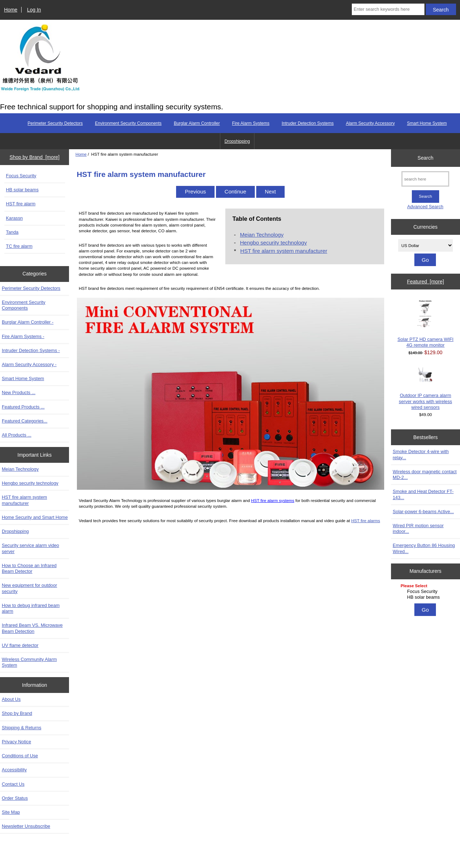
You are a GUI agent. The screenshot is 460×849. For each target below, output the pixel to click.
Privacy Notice (16, 741)
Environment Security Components (128, 123)
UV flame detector (20, 645)
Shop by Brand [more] (35, 157)
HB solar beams (22, 189)
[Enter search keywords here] (388, 9)
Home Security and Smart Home (35, 517)
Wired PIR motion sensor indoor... (418, 528)
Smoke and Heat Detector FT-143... (423, 494)
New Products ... (19, 392)
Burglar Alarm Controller (197, 123)
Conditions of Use (20, 755)
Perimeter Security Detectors (55, 123)
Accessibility (14, 769)
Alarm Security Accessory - (29, 364)
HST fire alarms (365, 520)
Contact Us (13, 784)
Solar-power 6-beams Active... (423, 511)
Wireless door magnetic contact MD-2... (425, 474)
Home (10, 10)
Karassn (14, 218)
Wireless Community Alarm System (29, 662)
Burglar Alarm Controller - (28, 322)
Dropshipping (237, 141)
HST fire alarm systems (272, 500)
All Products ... (16, 435)
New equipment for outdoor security (29, 588)
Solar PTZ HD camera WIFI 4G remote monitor (425, 323)
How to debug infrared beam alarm (31, 608)
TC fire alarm (19, 246)
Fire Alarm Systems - (23, 336)
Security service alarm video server (30, 548)
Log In (34, 10)
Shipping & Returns (21, 727)
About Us (11, 699)
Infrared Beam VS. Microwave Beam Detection (32, 628)
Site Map (11, 812)
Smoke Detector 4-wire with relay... (421, 454)
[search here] (425, 179)
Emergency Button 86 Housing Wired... (424, 548)
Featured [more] (425, 281)
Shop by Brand (17, 713)
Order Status (15, 798)
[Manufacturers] (425, 592)
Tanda (12, 232)
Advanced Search (425, 206)
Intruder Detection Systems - (31, 350)
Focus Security (21, 175)
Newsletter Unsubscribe (26, 826)
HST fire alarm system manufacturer (24, 500)
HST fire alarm (21, 203)
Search (425, 158)
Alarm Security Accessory (370, 123)
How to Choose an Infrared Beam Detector (29, 568)
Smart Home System (427, 123)
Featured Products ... (23, 407)
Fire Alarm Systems (251, 123)
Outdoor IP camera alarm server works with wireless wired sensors (425, 388)
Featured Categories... (24, 421)
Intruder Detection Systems (308, 123)
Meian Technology (20, 469)
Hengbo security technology (30, 483)
